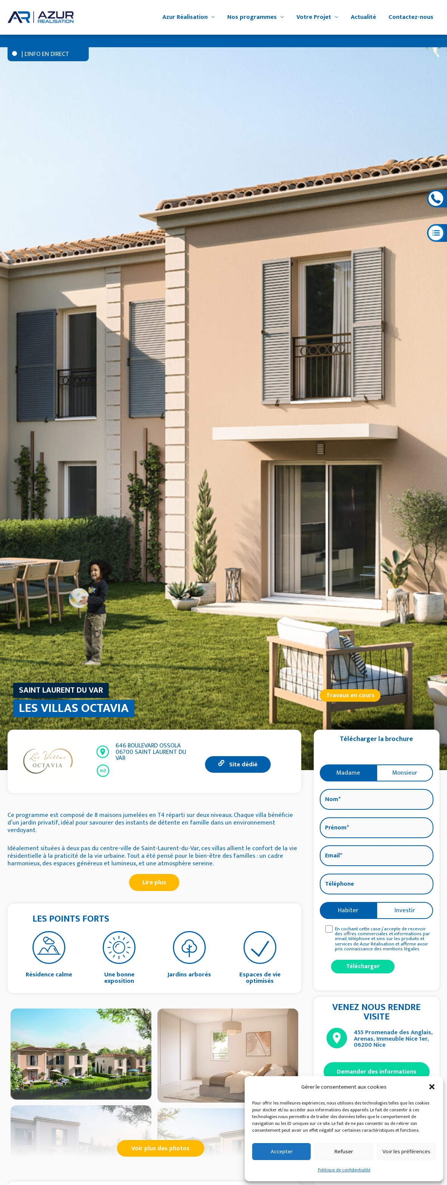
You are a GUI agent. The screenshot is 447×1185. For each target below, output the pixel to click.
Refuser (343, 1151)
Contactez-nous (410, 17)
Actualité (363, 17)
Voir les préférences (406, 1151)
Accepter (282, 1151)
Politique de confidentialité (344, 1170)
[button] (432, 1087)
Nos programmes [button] (252, 17)
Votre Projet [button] (313, 17)
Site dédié (237, 764)
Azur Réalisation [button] (185, 17)
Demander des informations (376, 1071)
